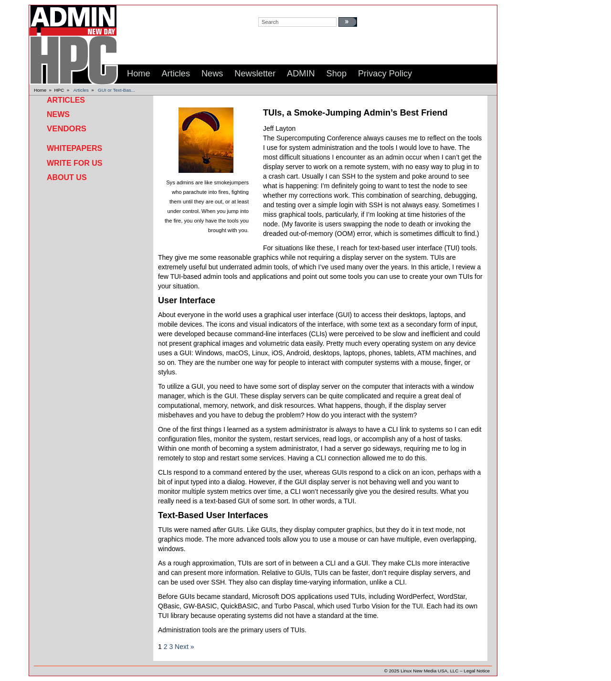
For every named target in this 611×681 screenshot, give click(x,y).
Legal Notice (477, 670)
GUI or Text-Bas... (116, 90)
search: (267, 10)
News (58, 114)
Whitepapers (74, 148)
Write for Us (74, 163)
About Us (67, 177)
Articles (81, 90)
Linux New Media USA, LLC (429, 670)
